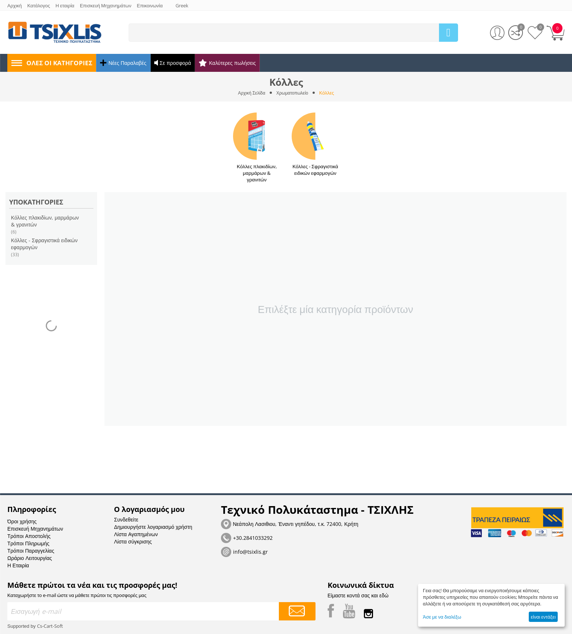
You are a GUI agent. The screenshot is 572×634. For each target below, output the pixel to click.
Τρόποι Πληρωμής (28, 536)
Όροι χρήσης (22, 514)
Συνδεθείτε (126, 512)
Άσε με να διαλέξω (442, 616)
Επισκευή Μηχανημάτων (35, 522)
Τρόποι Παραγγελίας (30, 544)
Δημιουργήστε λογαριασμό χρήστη (153, 520)
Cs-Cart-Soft (50, 619)
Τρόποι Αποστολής (29, 529)
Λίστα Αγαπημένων (136, 527)
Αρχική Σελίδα (250, 92)
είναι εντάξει (543, 616)
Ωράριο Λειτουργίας (29, 551)
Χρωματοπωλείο (293, 92)
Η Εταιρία (18, 558)
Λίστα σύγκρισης (133, 534)
